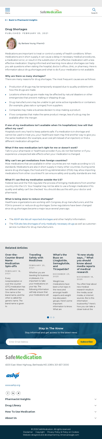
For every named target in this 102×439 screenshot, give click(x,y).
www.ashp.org (12, 385)
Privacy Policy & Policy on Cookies (63, 432)
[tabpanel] (15, 280)
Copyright (40, 432)
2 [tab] (51, 317)
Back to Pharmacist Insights (23, 20)
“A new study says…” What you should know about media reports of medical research (86, 263)
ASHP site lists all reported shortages (33, 219)
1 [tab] (48, 317)
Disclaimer (28, 432)
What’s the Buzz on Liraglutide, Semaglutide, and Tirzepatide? (61, 262)
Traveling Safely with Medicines (36, 257)
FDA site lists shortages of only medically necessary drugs (44, 224)
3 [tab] (53, 317)
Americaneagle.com (69, 435)
